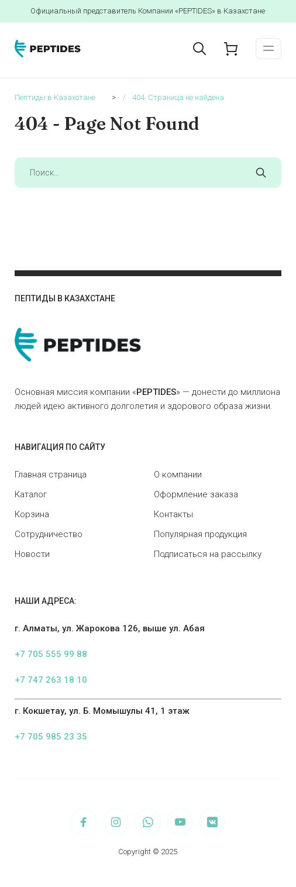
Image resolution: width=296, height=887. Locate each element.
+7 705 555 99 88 (51, 654)
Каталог (31, 494)
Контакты (173, 514)
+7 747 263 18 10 (51, 680)
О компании (178, 474)
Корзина (32, 514)
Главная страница (51, 474)
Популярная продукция (200, 534)
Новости (32, 554)
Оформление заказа (196, 494)
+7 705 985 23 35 (51, 736)
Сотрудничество (48, 534)
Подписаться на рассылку (207, 554)
